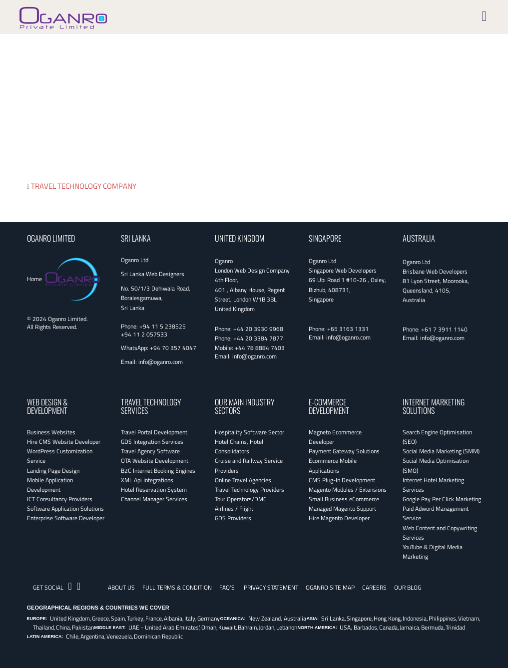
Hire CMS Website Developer (63, 441)
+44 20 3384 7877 (258, 338)
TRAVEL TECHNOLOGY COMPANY (83, 186)
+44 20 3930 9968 (258, 329)
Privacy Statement (271, 587)
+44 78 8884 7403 (260, 347)
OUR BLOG (407, 587)
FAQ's (227, 587)
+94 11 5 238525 (162, 326)
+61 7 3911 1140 (444, 329)
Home (34, 279)
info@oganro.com (160, 361)
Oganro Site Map (330, 587)
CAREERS (374, 587)
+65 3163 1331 (348, 329)
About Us (121, 587)
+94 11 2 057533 (144, 334)
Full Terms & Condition (177, 587)
